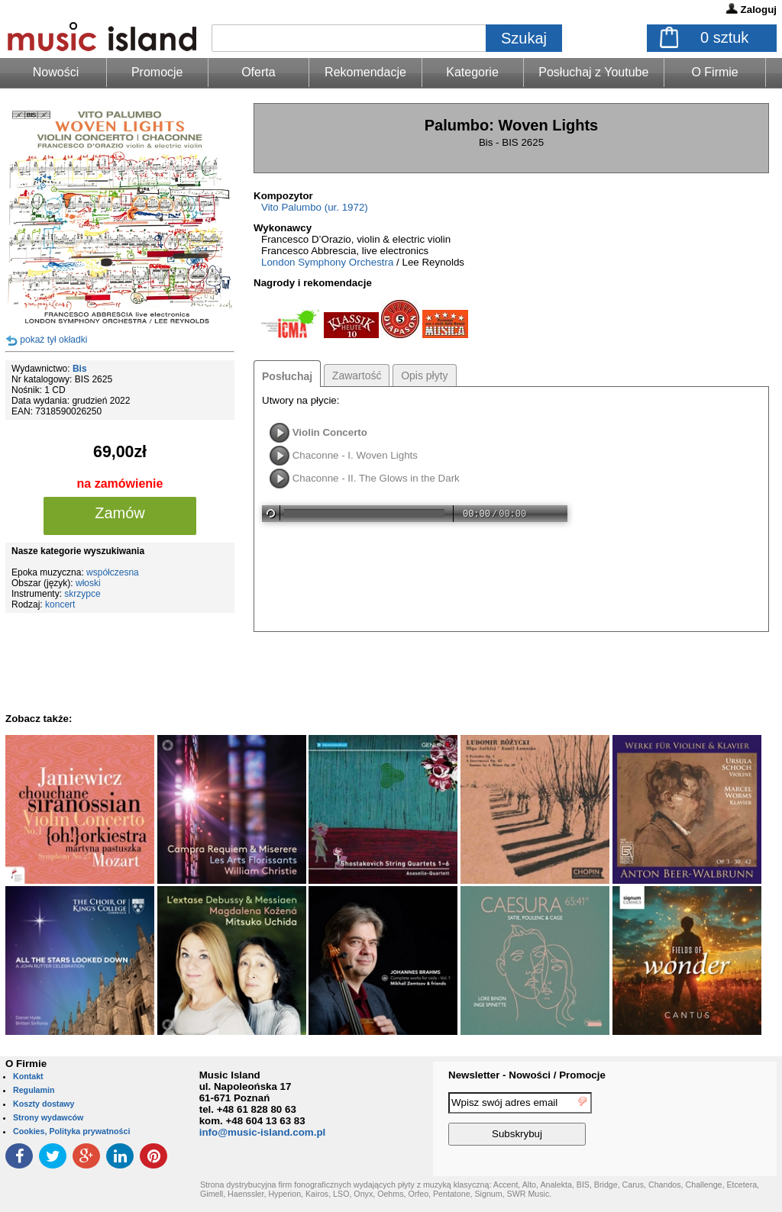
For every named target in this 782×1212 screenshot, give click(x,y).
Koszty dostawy (44, 1103)
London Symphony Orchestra (327, 262)
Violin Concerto (329, 432)
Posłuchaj (287, 376)
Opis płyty (424, 375)
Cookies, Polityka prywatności (71, 1131)
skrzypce (82, 593)
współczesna (112, 572)
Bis (80, 368)
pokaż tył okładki (53, 339)
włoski (88, 583)
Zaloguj (759, 9)
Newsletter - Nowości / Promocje (527, 1075)
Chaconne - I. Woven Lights (355, 455)
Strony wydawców (48, 1117)
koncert (60, 604)
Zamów (120, 512)
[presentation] (714, 1121)
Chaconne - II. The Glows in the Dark (376, 478)
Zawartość (357, 375)
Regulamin (33, 1089)
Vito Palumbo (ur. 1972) (314, 207)
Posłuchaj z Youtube (593, 72)
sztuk (724, 37)
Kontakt (28, 1076)
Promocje (157, 72)
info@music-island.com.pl (262, 1132)
